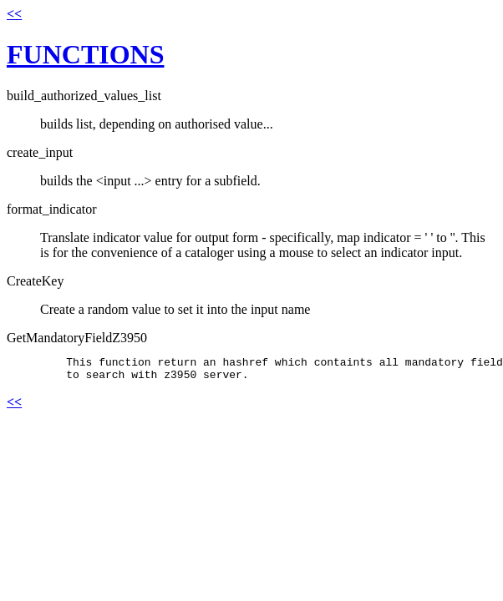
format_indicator (52, 209)
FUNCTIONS (85, 54)
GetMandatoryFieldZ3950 (77, 338)
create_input (40, 152)
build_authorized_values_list (84, 95)
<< (14, 14)
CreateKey (35, 281)
